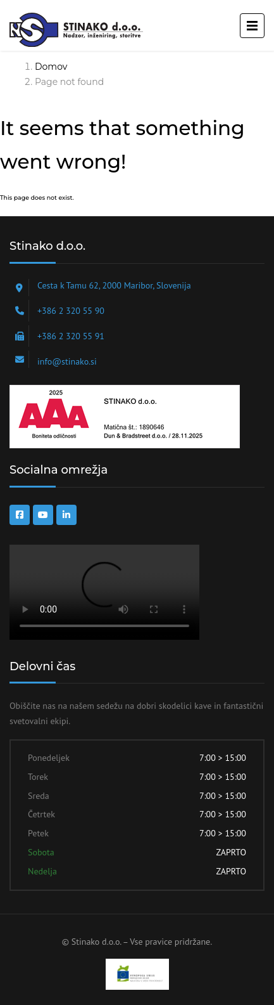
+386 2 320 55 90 (70, 310)
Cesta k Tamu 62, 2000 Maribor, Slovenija (114, 285)
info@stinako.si (67, 361)
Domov (51, 66)
